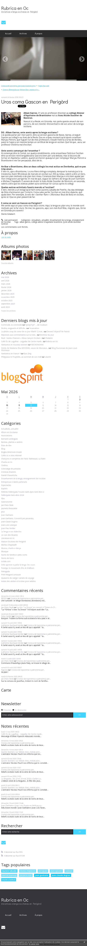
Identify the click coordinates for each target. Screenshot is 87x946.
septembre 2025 (8, 304)
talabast (69, 871)
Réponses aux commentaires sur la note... (18, 335)
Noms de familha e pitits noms (14, 555)
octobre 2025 (7, 300)
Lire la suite (6, 237)
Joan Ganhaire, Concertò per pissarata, (17, 518)
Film (3, 499)
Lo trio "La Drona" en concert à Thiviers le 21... (36, 607)
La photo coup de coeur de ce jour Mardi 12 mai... (22, 331)
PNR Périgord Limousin (11, 575)
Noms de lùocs (7, 558)
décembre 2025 (7, 294)
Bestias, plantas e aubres (11, 442)
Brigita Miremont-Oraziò (11, 452)
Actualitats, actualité (40, 220)
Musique (4, 551)
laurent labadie (9, 871)
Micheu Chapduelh (9, 545)
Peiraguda (5, 571)
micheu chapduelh (27, 871)
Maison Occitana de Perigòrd (13, 542)
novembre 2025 (7, 297)
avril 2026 (5, 281)
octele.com (6, 561)
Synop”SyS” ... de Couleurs (36, 325)
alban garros (25, 222)
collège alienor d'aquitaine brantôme (46, 222)
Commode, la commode (11, 325)
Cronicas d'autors (8, 472)
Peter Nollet (6, 616)
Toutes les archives (8, 311)
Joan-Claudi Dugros (9, 522)
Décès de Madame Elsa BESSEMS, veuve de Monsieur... (24, 348)
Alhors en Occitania (9, 432)
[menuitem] (8, 33)
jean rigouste (56, 871)
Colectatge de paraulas (11, 469)
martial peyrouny (9, 875)
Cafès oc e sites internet (11, 455)
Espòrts (4, 489)
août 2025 (5, 307)
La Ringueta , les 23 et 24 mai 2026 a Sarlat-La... (21, 778)
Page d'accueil (43, 86)
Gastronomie (6, 502)
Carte (6, 690)
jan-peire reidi (26, 875)
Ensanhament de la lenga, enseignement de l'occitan (23, 479)
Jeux (3, 512)
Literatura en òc (8, 538)
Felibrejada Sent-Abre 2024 (12, 495)
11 (19, 405)
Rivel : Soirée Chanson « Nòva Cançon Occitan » (21, 338)
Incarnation (34, 328)
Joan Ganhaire (7, 515)
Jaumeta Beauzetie (9, 508)
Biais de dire (6, 445)
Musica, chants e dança (11, 548)
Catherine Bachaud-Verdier (12, 625)
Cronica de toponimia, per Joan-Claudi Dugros (18, 86)
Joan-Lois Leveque (9, 525)
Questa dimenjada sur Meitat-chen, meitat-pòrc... (21, 90)
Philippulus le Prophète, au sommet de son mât (21, 357)
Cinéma (4, 465)
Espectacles (6, 485)
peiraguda (43, 871)
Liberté (48, 357)
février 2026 (6, 287)
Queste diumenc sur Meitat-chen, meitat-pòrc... (21, 752)
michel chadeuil (8, 879)
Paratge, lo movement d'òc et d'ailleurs (17, 568)
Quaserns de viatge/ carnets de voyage (17, 578)
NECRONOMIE (37, 344)
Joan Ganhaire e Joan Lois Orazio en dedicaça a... (21, 805)
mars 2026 (5, 284)
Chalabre (49, 338)
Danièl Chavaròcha (9, 475)
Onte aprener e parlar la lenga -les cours (18, 565)
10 (7, 405)
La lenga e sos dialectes (11, 532)
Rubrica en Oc (15, 8)
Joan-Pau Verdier (8, 528)
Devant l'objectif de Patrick (58, 331)
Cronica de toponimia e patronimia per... (27, 598)
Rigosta (4, 670)
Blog (3, 449)
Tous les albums (7, 263)
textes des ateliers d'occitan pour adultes (18, 581)
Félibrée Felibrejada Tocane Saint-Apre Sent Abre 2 (22, 492)
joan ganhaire (41, 875)
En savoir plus (34, 944)
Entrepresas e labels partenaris (14, 482)
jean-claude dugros (61, 875)
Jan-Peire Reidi (7, 505)
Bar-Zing (27, 353)
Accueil (8, 33)
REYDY (4, 598)
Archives (23, 33)
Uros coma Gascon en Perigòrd (34, 101)
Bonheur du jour (47, 335)
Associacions (6, 435)
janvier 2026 (6, 290)
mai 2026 (5, 277)
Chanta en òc (6, 462)
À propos (38, 33)
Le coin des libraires (9, 535)
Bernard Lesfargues (9, 439)
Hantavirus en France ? (10, 353)
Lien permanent (9, 220)
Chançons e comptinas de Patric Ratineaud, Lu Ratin (23, 459)
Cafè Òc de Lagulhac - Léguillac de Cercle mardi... (21, 341)
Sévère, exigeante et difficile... (13, 328)
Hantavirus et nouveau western (14, 344)
